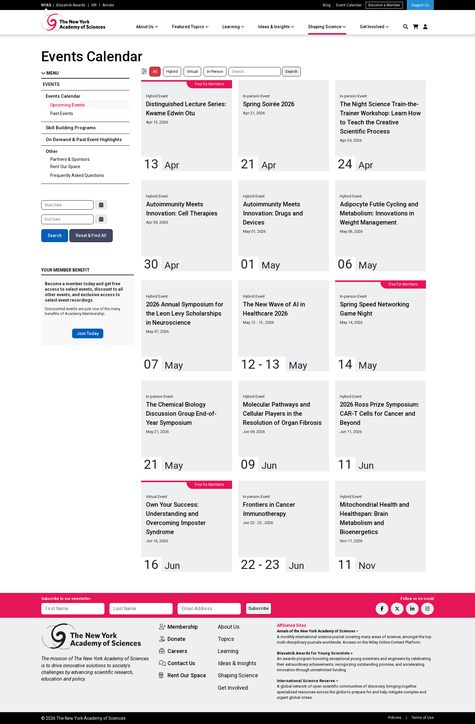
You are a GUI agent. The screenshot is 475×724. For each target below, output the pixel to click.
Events (51, 84)
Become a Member (384, 5)
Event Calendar (349, 5)
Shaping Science (325, 26)
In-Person (215, 71)
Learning (231, 26)
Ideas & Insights (274, 26)
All (155, 71)
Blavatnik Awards (70, 5)
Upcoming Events (67, 105)
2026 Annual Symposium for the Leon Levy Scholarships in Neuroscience (184, 313)
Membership (183, 627)
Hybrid (172, 71)
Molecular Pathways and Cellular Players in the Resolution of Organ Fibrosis (282, 413)
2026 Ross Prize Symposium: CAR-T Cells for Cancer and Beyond (379, 413)
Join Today (88, 333)
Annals (108, 5)
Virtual (192, 71)
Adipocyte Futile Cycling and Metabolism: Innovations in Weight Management (379, 213)
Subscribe (258, 608)
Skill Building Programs (71, 127)
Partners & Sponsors (70, 159)
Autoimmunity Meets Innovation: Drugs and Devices (273, 213)
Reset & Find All (91, 235)
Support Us (420, 5)
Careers (177, 651)
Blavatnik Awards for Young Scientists (313, 653)
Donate (176, 639)
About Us (145, 26)
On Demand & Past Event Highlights (84, 139)
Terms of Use (422, 718)
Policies (394, 718)
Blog (327, 5)
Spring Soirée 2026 (268, 104)
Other (52, 151)
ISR (94, 5)
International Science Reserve (306, 680)
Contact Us (181, 663)
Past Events (61, 113)
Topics (226, 639)
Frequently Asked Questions (77, 175)
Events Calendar (63, 96)
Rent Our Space (65, 166)
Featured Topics (188, 26)
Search (55, 235)
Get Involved (372, 26)
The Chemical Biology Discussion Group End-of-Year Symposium (181, 413)
